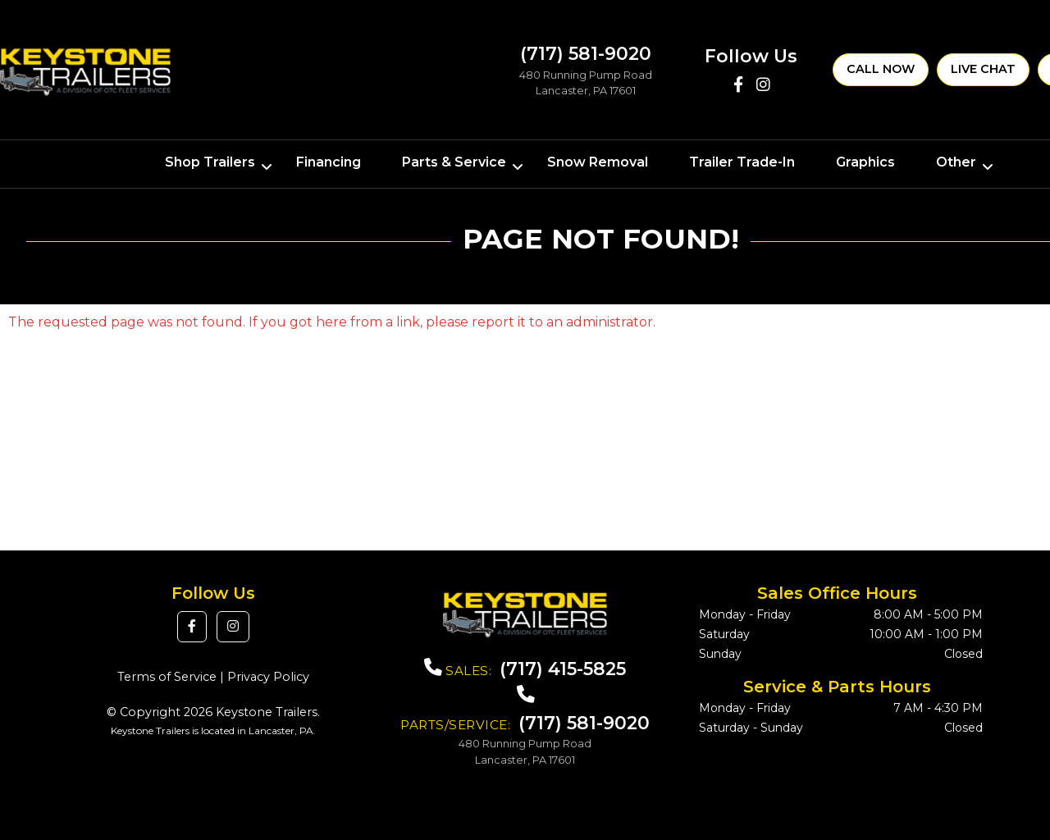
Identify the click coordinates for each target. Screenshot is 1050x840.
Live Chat (983, 69)
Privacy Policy (268, 676)
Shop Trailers (210, 162)
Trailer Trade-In (742, 162)
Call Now (881, 69)
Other (956, 162)
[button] (192, 626)
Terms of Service (167, 676)
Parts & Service (454, 162)
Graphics (865, 162)
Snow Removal (597, 162)
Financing (328, 162)
